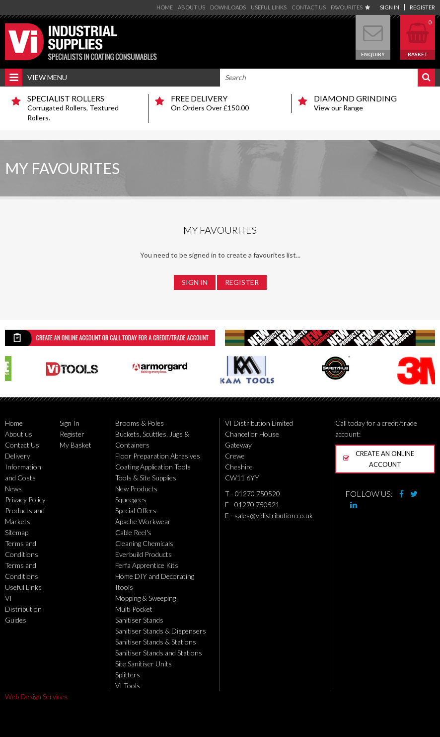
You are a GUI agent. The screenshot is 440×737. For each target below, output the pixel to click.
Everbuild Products (143, 554)
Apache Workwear (143, 521)
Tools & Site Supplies (145, 477)
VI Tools (127, 685)
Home (164, 7)
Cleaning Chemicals (144, 543)
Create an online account (379, 459)
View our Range (371, 103)
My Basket (75, 445)
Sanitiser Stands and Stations (158, 652)
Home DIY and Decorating (154, 576)
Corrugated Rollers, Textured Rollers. (84, 108)
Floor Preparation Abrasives (157, 456)
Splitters (127, 674)
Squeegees (131, 499)
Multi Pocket (133, 609)
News (13, 488)
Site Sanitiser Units (143, 663)
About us (191, 7)
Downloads (228, 7)
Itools (124, 587)
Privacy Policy (25, 499)
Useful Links (269, 7)
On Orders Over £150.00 (227, 103)
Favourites (350, 7)
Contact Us (309, 7)
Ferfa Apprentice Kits (146, 565)
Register (422, 7)
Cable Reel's (133, 532)
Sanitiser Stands (139, 620)
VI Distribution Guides (23, 609)
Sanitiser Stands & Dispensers (160, 631)
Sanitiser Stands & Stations (155, 642)
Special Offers (135, 510)
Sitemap (16, 532)
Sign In (389, 7)
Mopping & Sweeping (145, 598)
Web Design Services (36, 696)
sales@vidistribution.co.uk (273, 515)
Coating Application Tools (153, 466)
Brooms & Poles (139, 423)
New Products (136, 488)
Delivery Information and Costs (23, 467)
